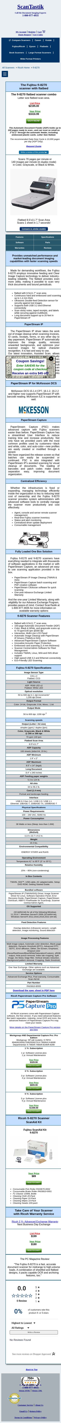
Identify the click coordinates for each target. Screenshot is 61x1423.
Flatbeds (44, 46)
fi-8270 (36, 67)
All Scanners (8, 67)
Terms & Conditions (23, 1417)
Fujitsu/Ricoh (18, 46)
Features (19, 237)
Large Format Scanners (39, 52)
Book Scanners (16, 52)
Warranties (19, 248)
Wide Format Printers (30, 59)
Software (20, 242)
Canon (38, 40)
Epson (32, 46)
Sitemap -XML (37, 1391)
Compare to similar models (34, 229)
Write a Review (34, 1332)
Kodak (48, 40)
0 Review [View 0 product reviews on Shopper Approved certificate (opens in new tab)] (25, 1300)
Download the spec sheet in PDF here (34, 990)
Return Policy (36, 1411)
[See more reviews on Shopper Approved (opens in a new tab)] (31, 1355)
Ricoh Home (24, 67)
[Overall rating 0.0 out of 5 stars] (22, 1295)
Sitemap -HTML (24, 1391)
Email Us (24, 1411)
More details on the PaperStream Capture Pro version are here (35, 1028)
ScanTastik (30, 7)
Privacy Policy (40, 1417)
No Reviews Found (20, 1340)
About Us (39, 1405)
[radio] (46, 1287)
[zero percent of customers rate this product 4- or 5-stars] (33, 1311)
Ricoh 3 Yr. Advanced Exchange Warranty (35, 1221)
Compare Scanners (19, 40)
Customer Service (25, 1405)
